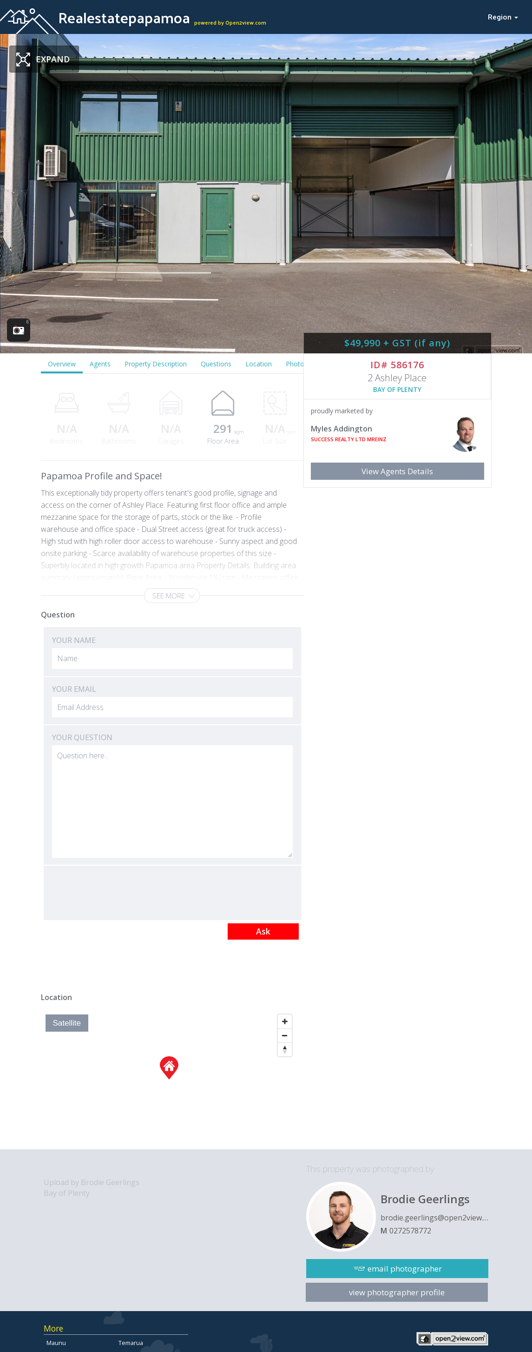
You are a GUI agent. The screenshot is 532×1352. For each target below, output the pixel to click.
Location (258, 363)
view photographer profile (397, 1292)
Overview (62, 363)
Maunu (56, 1343)
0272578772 (410, 1231)
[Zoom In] (285, 1021)
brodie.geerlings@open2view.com (434, 1218)
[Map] (169, 1079)
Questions (216, 363)
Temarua (130, 1343)
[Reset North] (285, 1049)
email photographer (405, 1268)
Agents (100, 363)
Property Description (156, 363)
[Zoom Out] (285, 1035)
